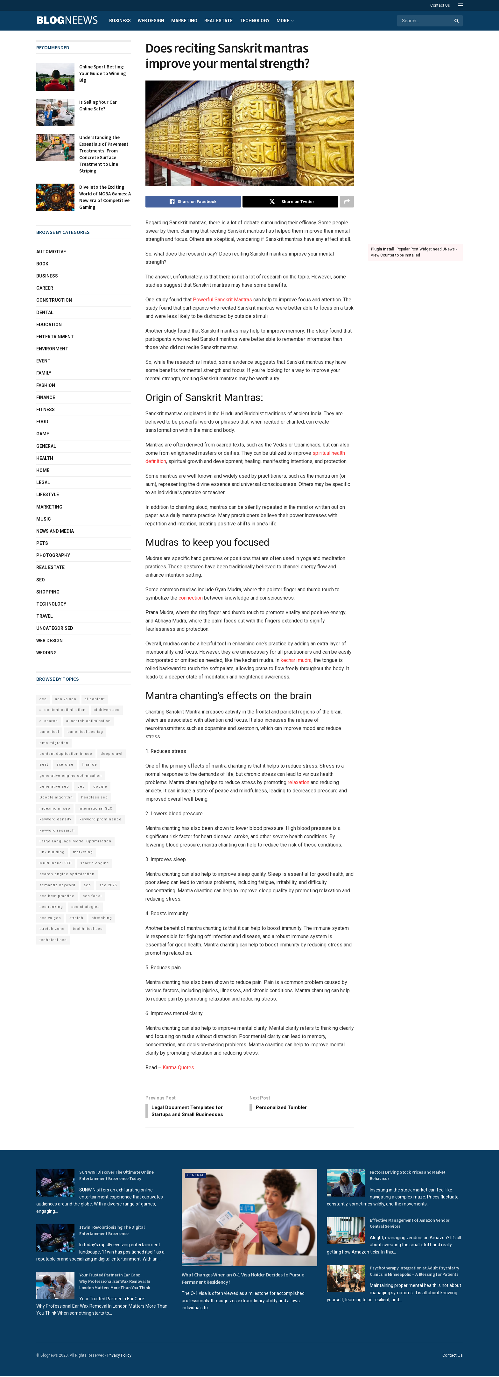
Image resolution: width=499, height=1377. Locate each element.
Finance (45, 397)
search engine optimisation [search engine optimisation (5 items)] (67, 874)
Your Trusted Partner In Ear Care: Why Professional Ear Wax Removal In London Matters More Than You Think (114, 1282)
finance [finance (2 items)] (89, 764)
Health (44, 458)
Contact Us (440, 5)
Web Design (151, 20)
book (42, 263)
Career (44, 288)
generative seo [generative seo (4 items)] (54, 786)
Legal (43, 482)
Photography (53, 555)
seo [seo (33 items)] (87, 885)
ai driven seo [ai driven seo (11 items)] (107, 710)
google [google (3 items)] (100, 786)
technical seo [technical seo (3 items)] (53, 940)
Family (43, 373)
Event (43, 360)
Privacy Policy (119, 1356)
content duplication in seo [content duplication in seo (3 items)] (65, 754)
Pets (42, 543)
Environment (52, 348)
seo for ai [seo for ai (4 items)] (92, 896)
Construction (54, 300)
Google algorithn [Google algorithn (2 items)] (56, 797)
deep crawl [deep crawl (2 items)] (112, 754)
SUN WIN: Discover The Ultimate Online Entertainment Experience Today (116, 1176)
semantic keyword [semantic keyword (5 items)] (57, 885)
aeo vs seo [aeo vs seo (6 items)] (65, 699)
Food (42, 421)
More (283, 20)
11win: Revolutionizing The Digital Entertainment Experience (111, 1232)
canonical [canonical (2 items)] (49, 732)
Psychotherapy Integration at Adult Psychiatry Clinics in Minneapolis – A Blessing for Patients (414, 1272)
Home (42, 470)
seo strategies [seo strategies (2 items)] (85, 907)
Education (49, 324)
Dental (44, 312)
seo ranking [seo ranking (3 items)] (51, 907)
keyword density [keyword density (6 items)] (55, 819)
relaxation (298, 783)
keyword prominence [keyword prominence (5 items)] (101, 819)
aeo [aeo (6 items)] (43, 699)
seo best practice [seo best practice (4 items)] (56, 896)
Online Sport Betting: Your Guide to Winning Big (102, 73)
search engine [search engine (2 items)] (94, 863)
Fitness (45, 409)
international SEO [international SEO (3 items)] (96, 808)
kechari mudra (296, 660)
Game (42, 433)
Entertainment (55, 336)
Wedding (46, 652)
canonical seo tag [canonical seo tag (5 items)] (85, 732)
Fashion (45, 385)
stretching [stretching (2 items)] (102, 918)
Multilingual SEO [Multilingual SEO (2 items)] (55, 863)
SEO (40, 579)
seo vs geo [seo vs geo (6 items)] (50, 918)
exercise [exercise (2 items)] (65, 764)
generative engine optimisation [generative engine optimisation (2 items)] (70, 776)
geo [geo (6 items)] (81, 786)
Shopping (48, 591)
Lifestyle (47, 494)
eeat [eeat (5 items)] (43, 764)
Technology (255, 20)
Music (43, 519)
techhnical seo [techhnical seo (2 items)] (88, 929)
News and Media (55, 531)
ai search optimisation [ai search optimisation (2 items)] (88, 721)
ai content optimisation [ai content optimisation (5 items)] (62, 710)
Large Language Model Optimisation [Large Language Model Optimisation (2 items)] (75, 841)
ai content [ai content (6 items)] (95, 699)
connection (191, 598)
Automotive (51, 251)
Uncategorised (54, 628)
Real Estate (218, 20)
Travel (44, 616)
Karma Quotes (178, 1068)
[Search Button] (457, 20)
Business (120, 20)
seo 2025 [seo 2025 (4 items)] (108, 885)
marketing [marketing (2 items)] (83, 852)
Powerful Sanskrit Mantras (222, 300)
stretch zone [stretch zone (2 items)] (52, 929)
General (46, 446)
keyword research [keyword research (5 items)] (57, 830)
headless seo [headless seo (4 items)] (94, 797)
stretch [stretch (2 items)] (76, 918)
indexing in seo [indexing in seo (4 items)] (54, 808)
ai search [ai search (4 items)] (48, 721)
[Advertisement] (415, 135)
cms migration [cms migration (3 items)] (53, 743)
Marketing (184, 20)
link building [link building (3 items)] (52, 852)
